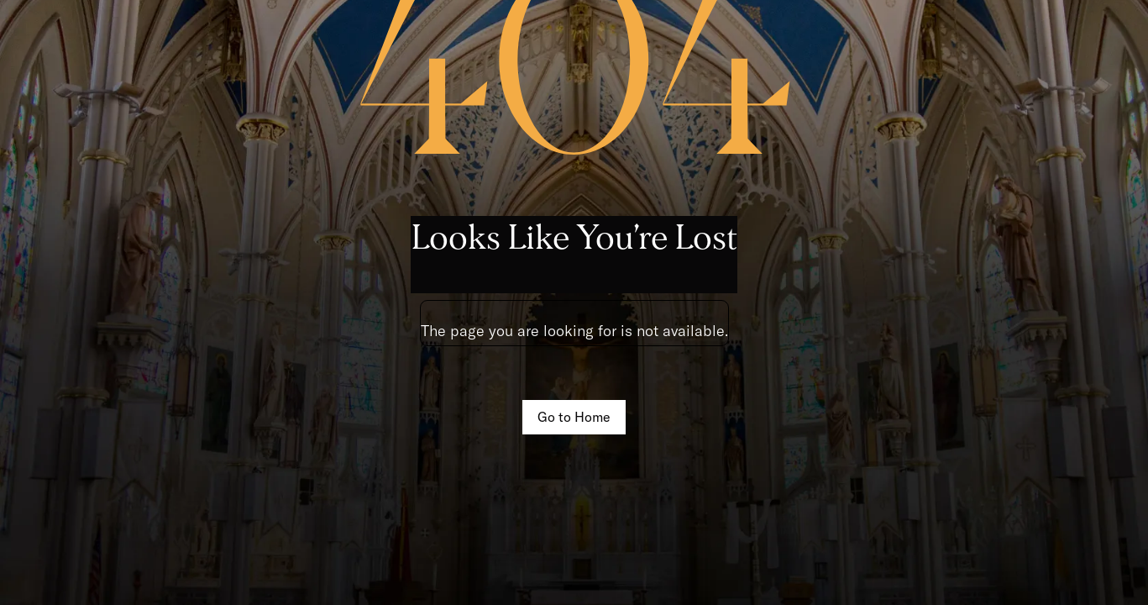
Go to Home (574, 416)
